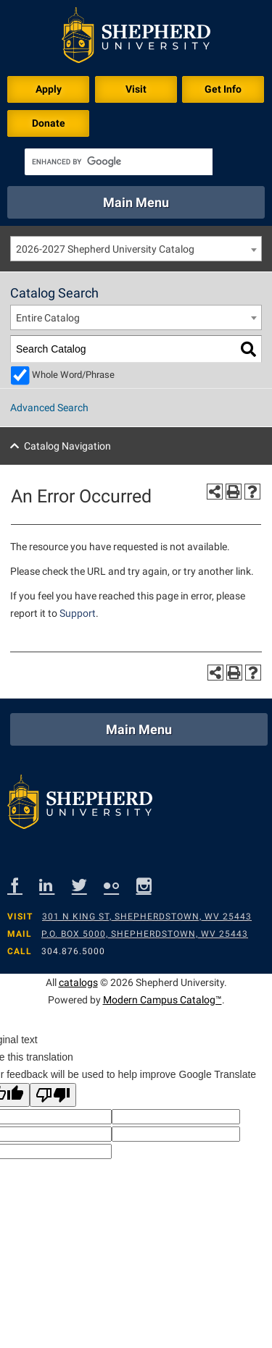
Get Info (223, 89)
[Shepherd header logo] (136, 38)
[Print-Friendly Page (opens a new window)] (234, 492)
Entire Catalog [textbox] (48, 318)
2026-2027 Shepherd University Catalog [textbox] (105, 249)
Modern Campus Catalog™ (162, 1000)
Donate (48, 123)
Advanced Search (49, 407)
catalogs (78, 982)
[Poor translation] (53, 1095)
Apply (49, 89)
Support (77, 613)
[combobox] (136, 248)
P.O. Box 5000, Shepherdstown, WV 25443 (144, 934)
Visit (136, 89)
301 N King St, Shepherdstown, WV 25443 (147, 916)
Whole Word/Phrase (73, 374)
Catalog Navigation (67, 446)
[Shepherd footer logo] (79, 805)
